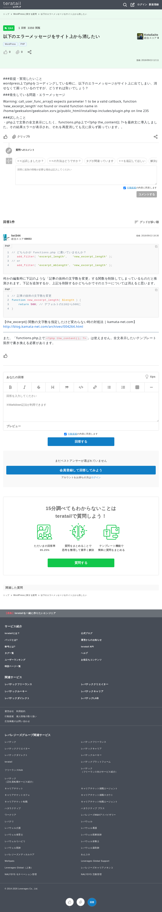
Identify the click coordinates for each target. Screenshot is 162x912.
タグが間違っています (100, 160)
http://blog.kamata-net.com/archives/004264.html (43, 326)
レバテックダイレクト (17, 698)
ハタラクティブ (13, 808)
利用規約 (20, 711)
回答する (81, 441)
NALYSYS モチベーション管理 (21, 874)
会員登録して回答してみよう (81, 470)
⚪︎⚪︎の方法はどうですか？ (65, 160)
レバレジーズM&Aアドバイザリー (98, 815)
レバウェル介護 (13, 828)
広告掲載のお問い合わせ (17, 721)
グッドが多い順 (149, 222)
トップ (6, 14)
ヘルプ (84, 653)
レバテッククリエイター (94, 684)
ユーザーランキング (15, 660)
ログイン (142, 4)
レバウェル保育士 (14, 834)
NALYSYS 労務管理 (91, 874)
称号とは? (10, 646)
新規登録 (154, 4)
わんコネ (85, 854)
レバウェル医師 (13, 848)
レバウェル (87, 821)
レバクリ (9, 821)
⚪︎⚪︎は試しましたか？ (30, 160)
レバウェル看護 (89, 828)
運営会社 (9, 711)
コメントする (146, 194)
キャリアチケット (14, 788)
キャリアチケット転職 (16, 801)
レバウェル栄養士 (90, 841)
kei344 (16, 235)
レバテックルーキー (16, 691)
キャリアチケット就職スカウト (97, 795)
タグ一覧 (9, 653)
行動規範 (131, 187)
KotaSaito (151, 34)
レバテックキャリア (92, 691)
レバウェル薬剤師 (90, 848)
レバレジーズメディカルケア (20, 854)
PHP (23, 44)
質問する (81, 562)
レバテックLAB (90, 698)
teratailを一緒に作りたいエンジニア (35, 613)
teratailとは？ (12, 633)
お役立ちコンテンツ (91, 660)
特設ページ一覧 (13, 666)
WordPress (10, 44)
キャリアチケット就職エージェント (99, 788)
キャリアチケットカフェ (17, 795)
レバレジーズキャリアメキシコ (97, 867)
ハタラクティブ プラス (93, 808)
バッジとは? (11, 640)
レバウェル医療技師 (91, 834)
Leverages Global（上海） (19, 867)
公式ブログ (87, 633)
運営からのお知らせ (91, 640)
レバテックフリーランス (18, 684)
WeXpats (9, 861)
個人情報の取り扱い (26, 716)
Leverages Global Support (95, 861)
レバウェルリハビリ (15, 841)
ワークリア (10, 815)
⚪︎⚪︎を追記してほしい (132, 160)
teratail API (87, 646)
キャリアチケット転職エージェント (99, 801)
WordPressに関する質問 (25, 14)
